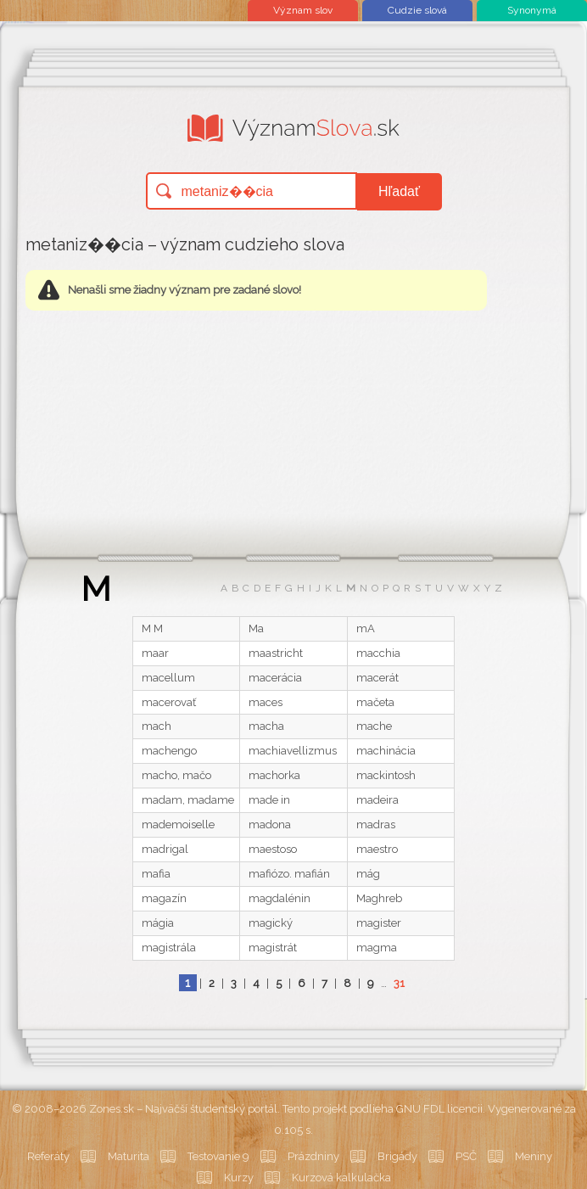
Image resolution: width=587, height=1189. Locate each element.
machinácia (386, 750)
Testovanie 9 (218, 1156)
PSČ (466, 1156)
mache (374, 726)
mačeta (375, 702)
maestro (377, 849)
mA (365, 628)
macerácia (275, 677)
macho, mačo (176, 775)
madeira (377, 800)
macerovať (169, 702)
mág (368, 873)
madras (375, 824)
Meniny (533, 1156)
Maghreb (379, 898)
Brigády (397, 1156)
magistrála (169, 947)
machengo (169, 750)
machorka (274, 775)
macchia (378, 653)
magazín (164, 898)
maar (155, 653)
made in (269, 800)
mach (156, 726)
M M (152, 628)
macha (266, 726)
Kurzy (239, 1177)
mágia (158, 923)
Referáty (48, 1156)
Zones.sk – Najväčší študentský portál (183, 1108)
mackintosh (386, 775)
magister (378, 923)
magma (376, 947)
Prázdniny (313, 1156)
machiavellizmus (293, 750)
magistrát (273, 947)
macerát (377, 677)
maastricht (276, 653)
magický (271, 923)
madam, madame (188, 800)
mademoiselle (178, 824)
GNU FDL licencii (439, 1108)
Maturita (128, 1156)
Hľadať (399, 191)
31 (399, 983)
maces (265, 702)
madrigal (165, 849)
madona (270, 824)
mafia (156, 873)
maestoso (273, 849)
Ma (256, 628)
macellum (168, 677)
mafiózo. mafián (289, 873)
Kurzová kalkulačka (341, 1177)
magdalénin (279, 898)
